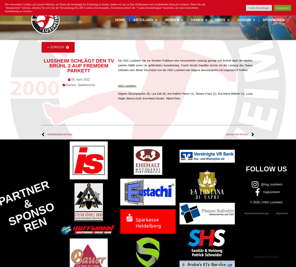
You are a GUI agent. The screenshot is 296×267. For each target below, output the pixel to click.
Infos (222, 20)
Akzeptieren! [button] (282, 7)
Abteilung (145, 20)
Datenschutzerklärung (256, 213)
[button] (58, 47)
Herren (174, 20)
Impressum (282, 213)
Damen (199, 20)
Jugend (246, 20)
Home (120, 20)
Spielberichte (86, 85)
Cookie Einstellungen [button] (259, 7)
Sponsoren (274, 20)
